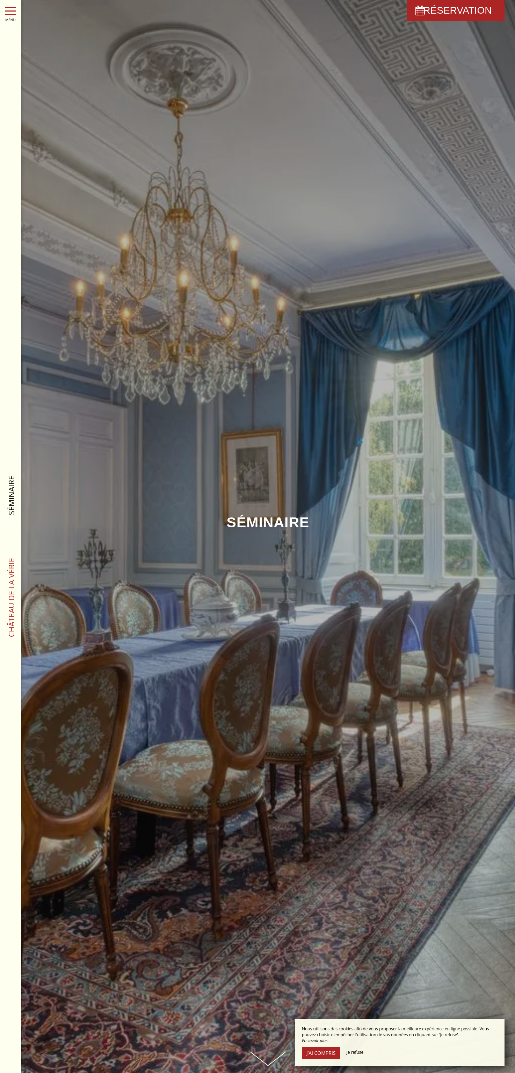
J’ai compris (320, 1053)
